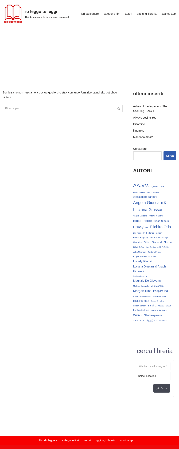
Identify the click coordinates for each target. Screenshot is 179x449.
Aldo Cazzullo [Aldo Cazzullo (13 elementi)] (153, 192)
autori (128, 13)
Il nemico (138, 130)
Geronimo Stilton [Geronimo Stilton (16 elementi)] (141, 242)
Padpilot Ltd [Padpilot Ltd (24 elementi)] (160, 290)
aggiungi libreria (147, 13)
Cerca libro (140, 148)
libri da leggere (89, 13)
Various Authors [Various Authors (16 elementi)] (159, 310)
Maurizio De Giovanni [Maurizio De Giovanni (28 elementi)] (147, 280)
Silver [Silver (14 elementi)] (168, 306)
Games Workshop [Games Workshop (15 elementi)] (159, 237)
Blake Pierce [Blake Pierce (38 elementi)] (142, 221)
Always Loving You (144, 117)
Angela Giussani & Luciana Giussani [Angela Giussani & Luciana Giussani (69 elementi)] (150, 206)
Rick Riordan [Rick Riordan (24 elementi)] (141, 300)
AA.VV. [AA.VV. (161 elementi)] (141, 185)
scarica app (168, 13)
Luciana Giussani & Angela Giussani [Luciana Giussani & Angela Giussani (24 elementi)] (149, 269)
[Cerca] (59, 108)
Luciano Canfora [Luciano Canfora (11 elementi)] (140, 276)
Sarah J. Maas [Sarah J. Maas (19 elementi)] (156, 305)
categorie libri (112, 13)
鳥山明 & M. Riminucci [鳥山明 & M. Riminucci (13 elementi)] (157, 320)
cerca (162, 388)
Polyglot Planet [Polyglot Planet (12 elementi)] (159, 296)
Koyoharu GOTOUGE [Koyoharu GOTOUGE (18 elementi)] (145, 256)
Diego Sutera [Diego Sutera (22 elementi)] (161, 220)
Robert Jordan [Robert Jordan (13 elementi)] (139, 306)
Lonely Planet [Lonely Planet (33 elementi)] (142, 261)
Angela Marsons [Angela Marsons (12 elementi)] (140, 216)
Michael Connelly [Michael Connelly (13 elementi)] (141, 286)
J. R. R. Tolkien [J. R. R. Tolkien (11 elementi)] (163, 247)
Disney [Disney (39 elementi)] (138, 227)
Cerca (170, 155)
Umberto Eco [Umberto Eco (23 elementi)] (141, 310)
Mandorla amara (143, 137)
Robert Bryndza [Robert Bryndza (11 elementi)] (157, 301)
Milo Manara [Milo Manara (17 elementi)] (157, 286)
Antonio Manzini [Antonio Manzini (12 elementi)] (156, 216)
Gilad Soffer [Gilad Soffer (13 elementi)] (138, 247)
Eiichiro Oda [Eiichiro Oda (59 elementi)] (160, 227)
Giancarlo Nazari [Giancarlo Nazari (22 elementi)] (162, 242)
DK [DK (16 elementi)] (146, 227)
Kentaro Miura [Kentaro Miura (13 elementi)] (154, 252)
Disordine (139, 124)
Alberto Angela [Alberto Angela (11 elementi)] (139, 192)
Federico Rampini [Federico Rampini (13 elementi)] (154, 233)
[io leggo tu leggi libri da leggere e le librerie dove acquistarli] (36, 13)
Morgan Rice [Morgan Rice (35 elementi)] (142, 291)
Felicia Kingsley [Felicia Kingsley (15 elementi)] (141, 237)
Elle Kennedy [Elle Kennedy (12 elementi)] (139, 233)
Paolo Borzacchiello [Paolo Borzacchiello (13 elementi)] (142, 296)
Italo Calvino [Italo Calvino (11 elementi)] (151, 247)
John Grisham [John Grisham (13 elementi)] (139, 252)
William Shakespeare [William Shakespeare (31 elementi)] (147, 315)
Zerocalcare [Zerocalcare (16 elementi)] (139, 320)
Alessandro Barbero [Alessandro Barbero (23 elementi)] (145, 196)
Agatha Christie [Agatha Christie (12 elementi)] (157, 186)
